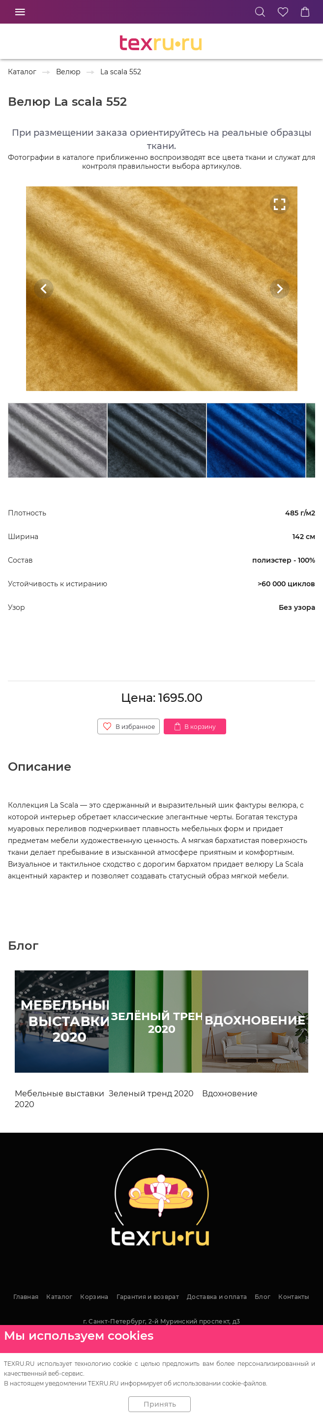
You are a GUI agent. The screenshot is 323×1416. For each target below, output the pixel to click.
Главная (25, 1296)
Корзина (94, 1296)
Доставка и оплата (217, 1296)
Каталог (59, 1296)
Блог (262, 1296)
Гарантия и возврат (148, 1296)
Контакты (293, 1296)
